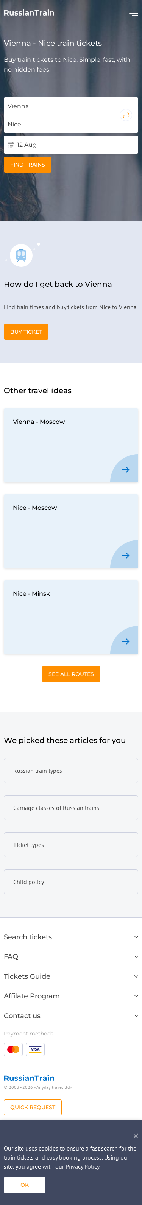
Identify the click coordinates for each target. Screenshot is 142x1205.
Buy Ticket (26, 331)
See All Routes (71, 674)
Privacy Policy (82, 1166)
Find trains (27, 164)
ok (24, 1185)
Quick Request (32, 1107)
